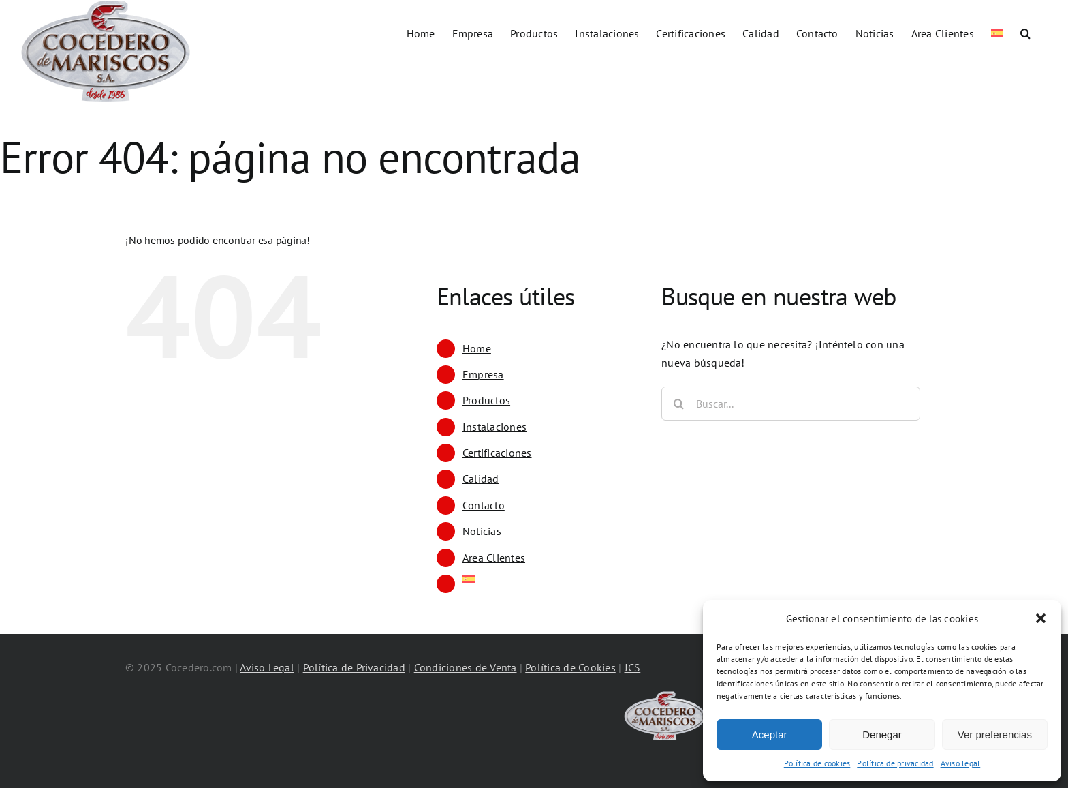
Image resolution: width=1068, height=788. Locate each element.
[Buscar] (678, 404)
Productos (486, 400)
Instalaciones (494, 427)
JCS (633, 667)
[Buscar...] (790, 404)
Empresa (483, 374)
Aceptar (769, 734)
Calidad (480, 478)
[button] (1041, 618)
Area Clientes (493, 557)
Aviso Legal (267, 667)
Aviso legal (961, 763)
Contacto (483, 505)
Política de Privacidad (354, 667)
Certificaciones (497, 452)
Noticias (481, 531)
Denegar (882, 734)
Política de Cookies (570, 667)
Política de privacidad (895, 763)
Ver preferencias (995, 734)
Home (476, 348)
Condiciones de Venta (465, 667)
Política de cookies (817, 763)
